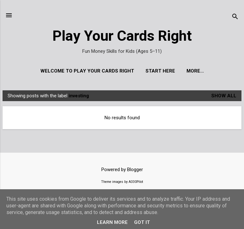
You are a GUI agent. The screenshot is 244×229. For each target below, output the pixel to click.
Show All (223, 96)
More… (195, 71)
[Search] (235, 17)
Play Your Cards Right (122, 35)
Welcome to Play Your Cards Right (87, 71)
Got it (142, 222)
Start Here (160, 71)
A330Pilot (136, 182)
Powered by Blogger (122, 169)
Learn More (112, 222)
